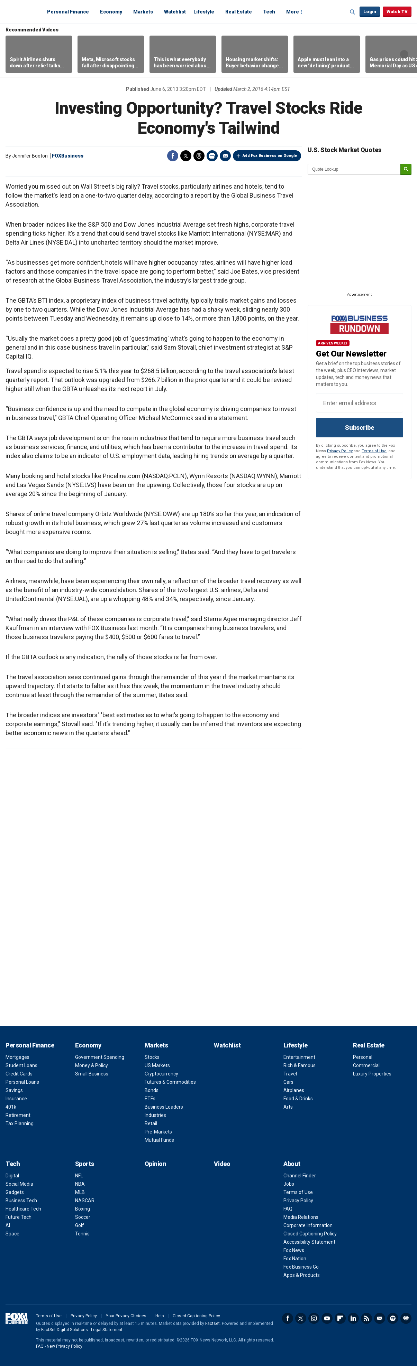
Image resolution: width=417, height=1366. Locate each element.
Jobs (288, 1184)
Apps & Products (301, 1275)
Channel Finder (299, 1175)
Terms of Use (374, 451)
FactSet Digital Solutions (64, 1329)
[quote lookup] (354, 169)
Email (225, 155)
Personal (362, 1057)
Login (369, 11)
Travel (290, 1073)
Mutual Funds (159, 1140)
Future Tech (18, 1217)
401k (11, 1107)
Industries (155, 1115)
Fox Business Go (301, 1267)
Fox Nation (294, 1258)
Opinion (155, 1163)
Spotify (392, 1318)
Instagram (313, 1318)
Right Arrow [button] (404, 54)
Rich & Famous (299, 1065)
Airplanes (293, 1090)
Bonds (151, 1090)
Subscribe (359, 427)
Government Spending (99, 1057)
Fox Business (22, 11)
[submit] (405, 169)
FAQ (287, 1209)
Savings (14, 1090)
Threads (199, 155)
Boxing (82, 1209)
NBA (80, 1184)
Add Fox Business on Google (270, 155)
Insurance (16, 1098)
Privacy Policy (340, 451)
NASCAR (84, 1200)
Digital (12, 1175)
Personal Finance (68, 12)
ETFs (150, 1098)
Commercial (366, 1065)
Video (222, 1163)
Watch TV (397, 11)
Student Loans (21, 1065)
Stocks (152, 1057)
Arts (288, 1107)
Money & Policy (91, 1065)
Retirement (18, 1115)
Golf (79, 1225)
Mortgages (17, 1057)
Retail (151, 1123)
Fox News (293, 1250)
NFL (79, 1175)
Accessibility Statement (309, 1242)
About (291, 1163)
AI (8, 1225)
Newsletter (379, 1318)
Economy (111, 12)
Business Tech (21, 1200)
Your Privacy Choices (126, 1315)
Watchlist (175, 12)
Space (12, 1233)
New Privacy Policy (64, 1346)
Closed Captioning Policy (310, 1233)
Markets (143, 12)
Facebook (172, 155)
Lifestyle (203, 12)
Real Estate (238, 12)
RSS (366, 1318)
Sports (84, 1163)
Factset (212, 1323)
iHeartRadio (405, 1318)
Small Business (91, 1073)
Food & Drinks (298, 1098)
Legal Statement (107, 1329)
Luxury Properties (372, 1073)
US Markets (157, 1065)
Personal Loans (22, 1082)
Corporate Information (308, 1225)
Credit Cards (19, 1073)
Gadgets (15, 1192)
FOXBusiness (67, 156)
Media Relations (300, 1217)
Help (159, 1315)
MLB (80, 1192)
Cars (288, 1082)
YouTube (327, 1318)
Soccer (82, 1217)
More (292, 12)
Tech (269, 12)
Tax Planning (20, 1123)
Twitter (185, 155)
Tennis (82, 1233)
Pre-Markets (158, 1132)
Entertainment (299, 1057)
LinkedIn (353, 1318)
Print (212, 155)
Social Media (19, 1184)
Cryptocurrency (161, 1073)
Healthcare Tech (23, 1209)
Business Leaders (164, 1107)
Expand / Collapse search (352, 12)
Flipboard (340, 1318)
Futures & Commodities (170, 1082)
